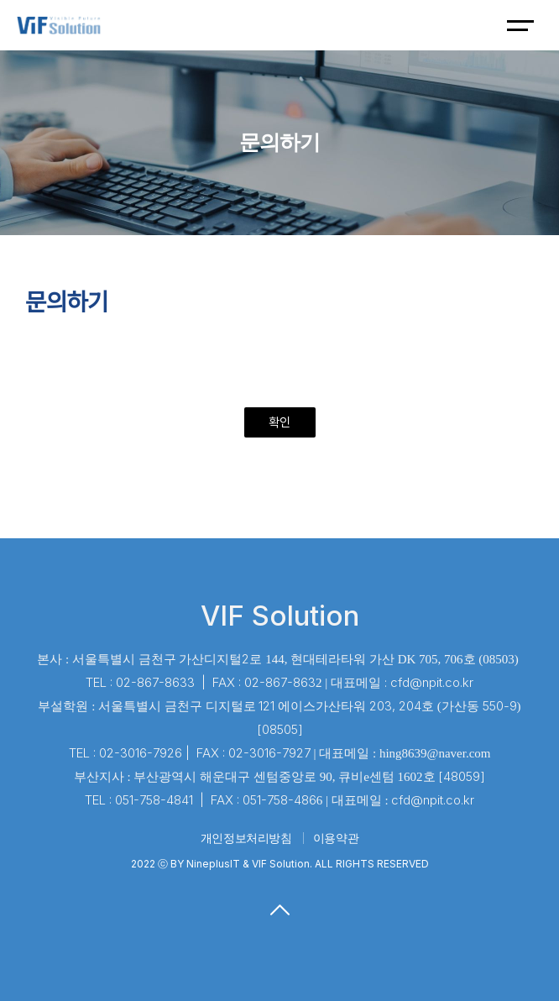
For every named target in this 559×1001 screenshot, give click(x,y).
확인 (279, 422)
